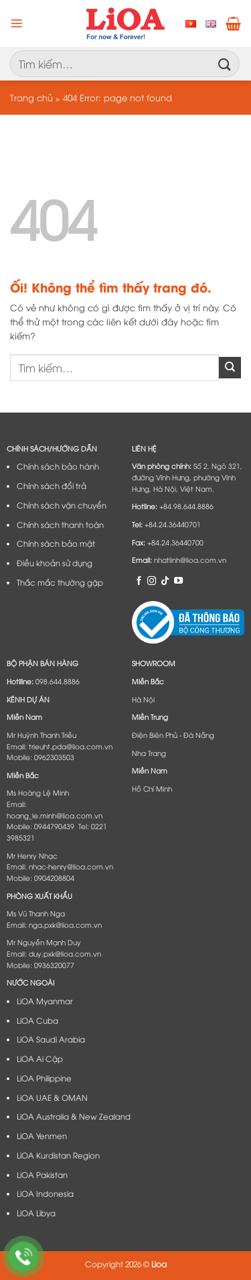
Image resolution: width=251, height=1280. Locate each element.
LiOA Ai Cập (40, 1058)
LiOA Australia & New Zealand (74, 1116)
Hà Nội (143, 699)
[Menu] (16, 23)
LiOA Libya (36, 1213)
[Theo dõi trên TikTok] (165, 580)
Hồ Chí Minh (152, 788)
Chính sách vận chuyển (61, 505)
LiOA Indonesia (45, 1193)
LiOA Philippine (44, 1078)
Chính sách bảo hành (58, 466)
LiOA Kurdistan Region (58, 1155)
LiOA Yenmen (42, 1135)
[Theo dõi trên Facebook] (139, 580)
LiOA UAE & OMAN (52, 1097)
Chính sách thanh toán (60, 524)
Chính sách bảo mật (56, 543)
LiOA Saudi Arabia (51, 1039)
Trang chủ (31, 97)
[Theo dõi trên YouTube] (178, 580)
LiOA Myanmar (45, 1001)
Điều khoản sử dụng (54, 562)
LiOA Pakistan (42, 1174)
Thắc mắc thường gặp (60, 582)
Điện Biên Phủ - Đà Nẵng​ (173, 734)
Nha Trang (149, 752)
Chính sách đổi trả (51, 485)
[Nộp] (225, 63)
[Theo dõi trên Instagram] (151, 580)
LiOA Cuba (37, 1020)
